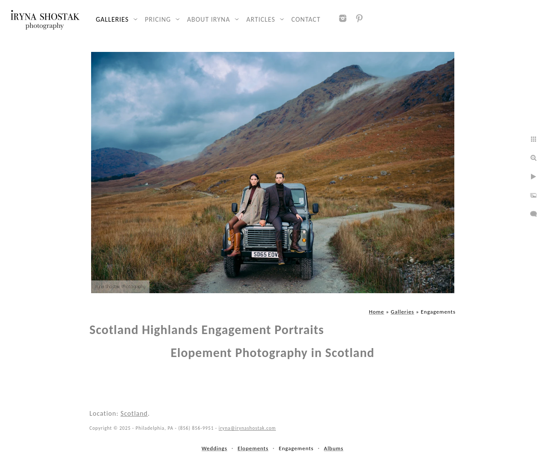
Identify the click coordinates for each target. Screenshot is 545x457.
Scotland (134, 413)
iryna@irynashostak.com (247, 428)
